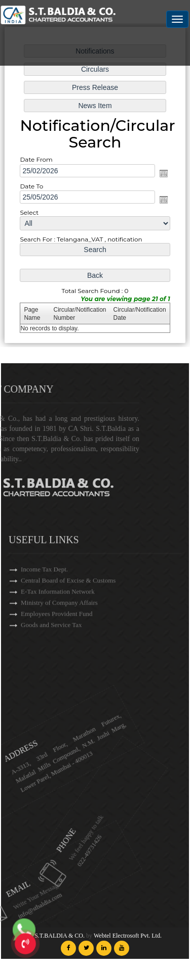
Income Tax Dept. (44, 590)
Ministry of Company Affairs (59, 623)
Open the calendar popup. (163, 173)
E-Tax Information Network (58, 612)
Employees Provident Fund (57, 635)
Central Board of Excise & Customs (68, 601)
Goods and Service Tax (51, 646)
